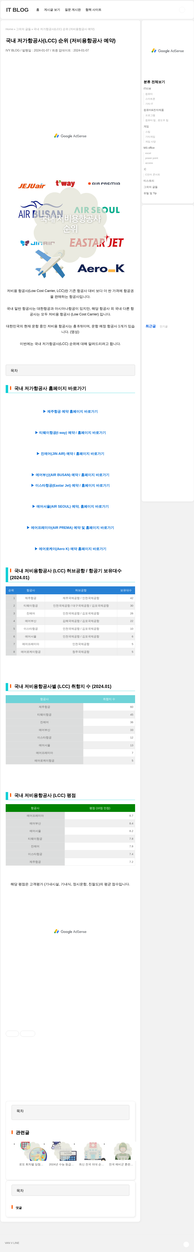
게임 (146, 126)
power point (151, 158)
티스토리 (149, 180)
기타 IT (149, 103)
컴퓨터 (149, 94)
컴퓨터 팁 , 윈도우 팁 (156, 120)
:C (145, 169)
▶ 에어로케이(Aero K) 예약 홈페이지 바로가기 (70, 549)
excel (148, 153)
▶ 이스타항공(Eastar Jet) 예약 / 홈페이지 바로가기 (70, 485)
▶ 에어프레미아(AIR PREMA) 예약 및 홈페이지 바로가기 (70, 528)
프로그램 (150, 115)
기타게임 (150, 136)
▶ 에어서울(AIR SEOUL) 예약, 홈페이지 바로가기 (70, 506)
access (149, 163)
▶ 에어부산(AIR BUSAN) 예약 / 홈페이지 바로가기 (70, 475)
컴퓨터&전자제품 (154, 109)
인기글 (164, 326)
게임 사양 (150, 141)
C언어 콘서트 (152, 174)
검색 (182, 10)
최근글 (151, 326)
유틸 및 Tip (150, 193)
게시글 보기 (52, 9)
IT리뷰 (147, 88)
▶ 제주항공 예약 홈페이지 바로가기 (70, 411)
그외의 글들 (151, 186)
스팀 (147, 131)
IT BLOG (17, 10)
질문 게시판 (73, 9)
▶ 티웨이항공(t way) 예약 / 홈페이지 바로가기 (70, 433)
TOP (186, 1244)
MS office (149, 147)
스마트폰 (150, 98)
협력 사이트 (93, 9)
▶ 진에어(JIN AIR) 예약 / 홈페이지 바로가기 (70, 454)
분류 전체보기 (154, 82)
